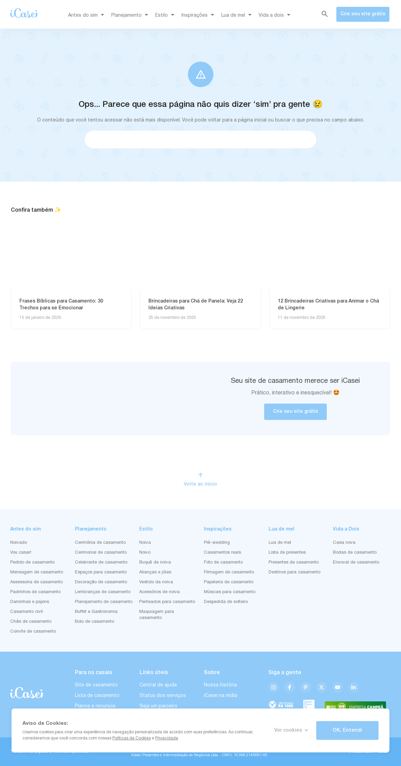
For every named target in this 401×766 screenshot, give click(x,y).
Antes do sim (87, 15)
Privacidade (166, 738)
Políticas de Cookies (131, 738)
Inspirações (198, 15)
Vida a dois (276, 15)
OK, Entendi (347, 730)
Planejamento (130, 15)
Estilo (166, 15)
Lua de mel (237, 15)
